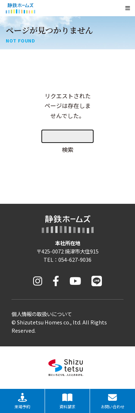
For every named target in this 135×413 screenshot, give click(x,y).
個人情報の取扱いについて (42, 314)
